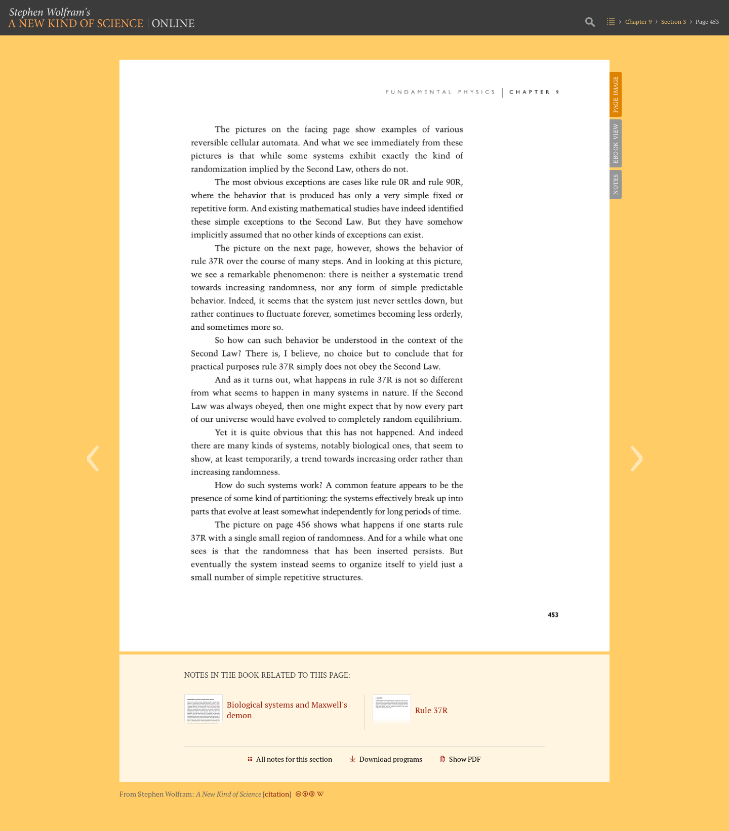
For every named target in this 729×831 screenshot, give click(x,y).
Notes (615, 184)
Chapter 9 (638, 21)
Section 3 (673, 21)
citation (277, 794)
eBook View (615, 143)
